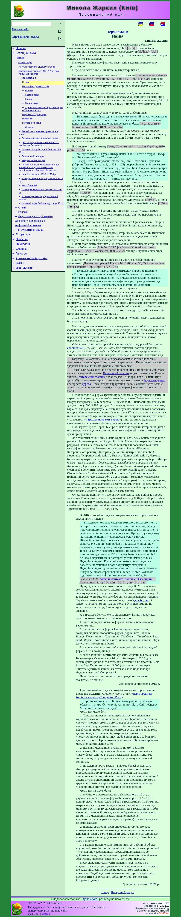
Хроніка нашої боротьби (31, 276)
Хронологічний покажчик (30, 234)
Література (23, 249)
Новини (21, 48)
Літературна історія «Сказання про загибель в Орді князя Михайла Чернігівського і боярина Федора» (39, 177)
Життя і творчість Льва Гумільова (37, 69)
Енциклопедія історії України (35, 229)
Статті (22, 219)
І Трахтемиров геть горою (102, 419)
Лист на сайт (20, 29)
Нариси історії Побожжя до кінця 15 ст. (43, 215)
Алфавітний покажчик (28, 239)
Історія (20, 59)
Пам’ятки (22, 255)
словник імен (75, 348)
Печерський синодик (33, 165)
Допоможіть (90, 899)
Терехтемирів (29, 81)
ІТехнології (23, 260)
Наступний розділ (122, 892)
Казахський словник (116, 373)
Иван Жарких (24, 286)
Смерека (21, 265)
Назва (25, 85)
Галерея (21, 271)
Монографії (25, 64)
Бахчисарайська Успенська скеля (40, 146)
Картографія (32, 99)
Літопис (29, 94)
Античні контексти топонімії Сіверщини (126, 579)
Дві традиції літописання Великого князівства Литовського (39, 152)
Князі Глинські (29, 196)
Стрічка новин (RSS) (25, 36)
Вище (105, 892)
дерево (86, 384)
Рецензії (23, 224)
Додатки (29, 134)
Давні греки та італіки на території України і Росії (114, 695)
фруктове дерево (154, 380)
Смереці (46, 914)
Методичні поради (32, 129)
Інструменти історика (29, 244)
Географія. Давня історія (35, 90)
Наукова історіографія (34, 120)
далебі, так (141, 600)
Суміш (20, 281)
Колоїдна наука (26, 54)
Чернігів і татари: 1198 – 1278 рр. (40, 184)
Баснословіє (32, 108)
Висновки (27, 125)
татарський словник (92, 377)
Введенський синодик (33, 169)
